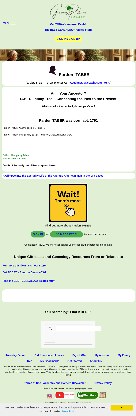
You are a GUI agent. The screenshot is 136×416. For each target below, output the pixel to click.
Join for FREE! (66, 234)
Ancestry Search (15, 355)
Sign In (38, 234)
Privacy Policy (103, 383)
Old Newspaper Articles (49, 355)
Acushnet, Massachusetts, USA (90, 82)
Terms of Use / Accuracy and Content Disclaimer (54, 383)
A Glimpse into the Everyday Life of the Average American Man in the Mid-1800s (53, 175)
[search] (78, 328)
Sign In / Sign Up (68, 38)
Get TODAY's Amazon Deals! (68, 24)
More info (68, 411)
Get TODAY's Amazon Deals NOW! (24, 272)
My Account (102, 355)
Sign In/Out (79, 355)
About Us (96, 361)
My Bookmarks (49, 361)
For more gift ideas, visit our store (24, 265)
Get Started (74, 361)
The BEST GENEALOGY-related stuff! (68, 29)
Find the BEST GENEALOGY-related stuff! (29, 280)
